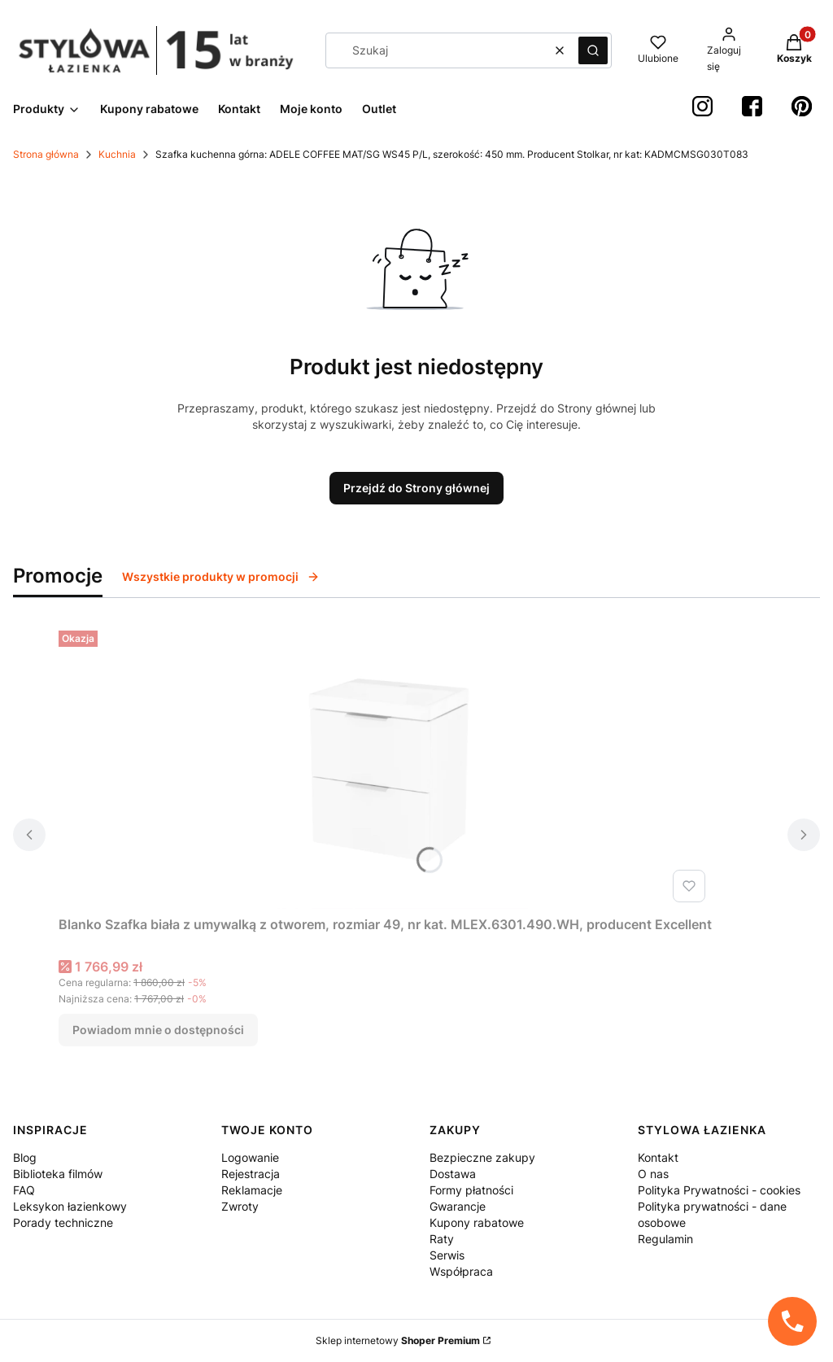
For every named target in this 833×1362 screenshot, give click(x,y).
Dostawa (453, 1174)
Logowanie (250, 1157)
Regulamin (665, 1239)
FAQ (24, 1190)
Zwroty (240, 1206)
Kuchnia (117, 154)
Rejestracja (250, 1174)
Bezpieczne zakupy (482, 1157)
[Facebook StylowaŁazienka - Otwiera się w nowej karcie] (752, 106)
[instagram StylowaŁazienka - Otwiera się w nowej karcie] (702, 106)
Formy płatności (471, 1190)
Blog (25, 1157)
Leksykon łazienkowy (70, 1206)
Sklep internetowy (398, 1340)
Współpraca (461, 1271)
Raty (442, 1239)
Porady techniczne (63, 1222)
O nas (653, 1174)
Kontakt (658, 1157)
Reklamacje (251, 1190)
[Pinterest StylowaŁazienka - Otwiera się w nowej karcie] (801, 106)
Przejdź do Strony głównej (416, 488)
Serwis (447, 1255)
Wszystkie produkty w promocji (221, 576)
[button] (593, 50)
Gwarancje (458, 1206)
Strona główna (46, 154)
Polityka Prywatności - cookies (719, 1190)
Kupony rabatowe (477, 1222)
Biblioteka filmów (57, 1174)
